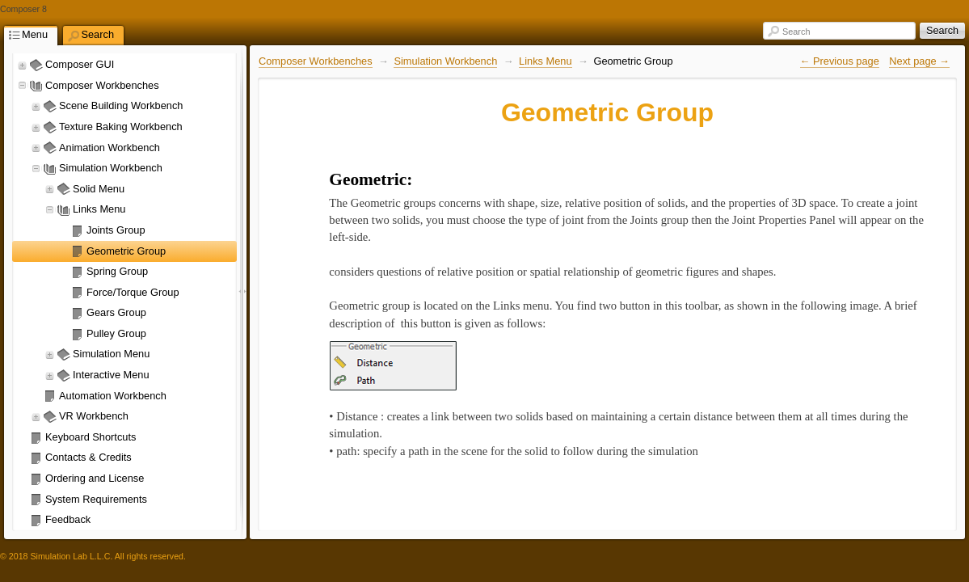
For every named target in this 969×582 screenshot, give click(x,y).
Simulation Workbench (110, 168)
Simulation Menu (111, 354)
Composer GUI (79, 64)
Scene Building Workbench (121, 105)
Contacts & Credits (88, 457)
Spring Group (117, 271)
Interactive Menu (111, 375)
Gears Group (116, 312)
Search (796, 31)
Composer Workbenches (102, 85)
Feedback (68, 519)
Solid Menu (98, 189)
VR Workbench (93, 416)
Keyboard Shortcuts (90, 437)
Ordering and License (94, 478)
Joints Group (115, 230)
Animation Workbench (109, 147)
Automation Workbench (112, 396)
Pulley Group (116, 333)
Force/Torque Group (132, 292)
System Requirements (96, 499)
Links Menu (99, 209)
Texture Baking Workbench (121, 126)
